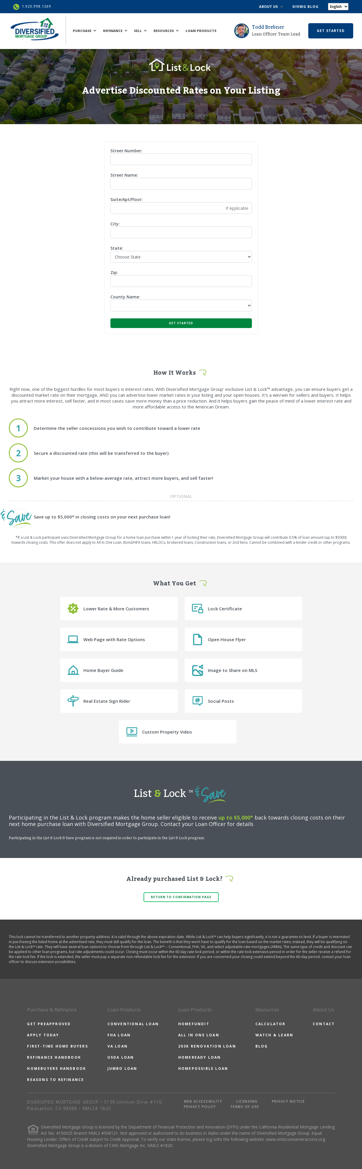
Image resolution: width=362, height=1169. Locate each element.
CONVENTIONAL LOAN (133, 1023)
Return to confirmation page (181, 897)
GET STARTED (331, 30)
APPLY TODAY (43, 1035)
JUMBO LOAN (122, 1068)
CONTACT (324, 1023)
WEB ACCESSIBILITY (203, 1101)
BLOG (261, 1046)
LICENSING (247, 1101)
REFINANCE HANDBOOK (54, 1057)
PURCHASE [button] (84, 30)
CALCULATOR (270, 1023)
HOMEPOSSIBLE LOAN (203, 1068)
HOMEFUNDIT (193, 1023)
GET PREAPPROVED (49, 1023)
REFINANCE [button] (115, 30)
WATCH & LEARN (274, 1035)
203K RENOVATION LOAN (207, 1046)
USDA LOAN (120, 1057)
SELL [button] (140, 30)
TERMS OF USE (244, 1106)
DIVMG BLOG (305, 6)
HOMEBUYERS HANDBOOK (56, 1068)
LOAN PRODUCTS (201, 30)
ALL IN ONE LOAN (198, 1035)
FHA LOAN (119, 1035)
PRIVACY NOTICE (288, 1101)
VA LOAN (117, 1046)
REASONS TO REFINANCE (55, 1079)
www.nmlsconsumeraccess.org (295, 1139)
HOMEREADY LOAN (199, 1057)
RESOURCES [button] (166, 30)
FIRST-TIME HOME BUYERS (57, 1046)
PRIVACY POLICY (200, 1106)
